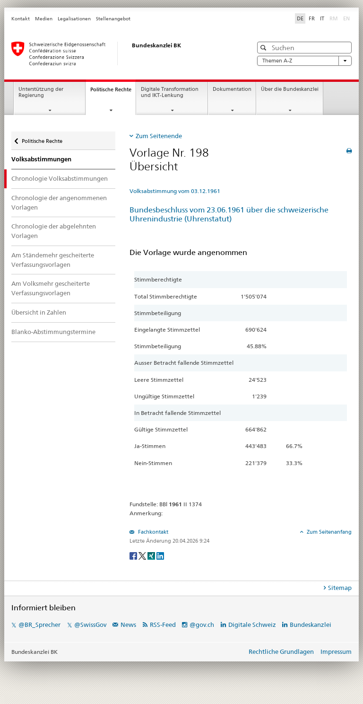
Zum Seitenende (159, 136)
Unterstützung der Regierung (40, 92)
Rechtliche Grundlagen (281, 651)
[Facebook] (134, 555)
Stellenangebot (113, 18)
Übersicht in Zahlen (38, 312)
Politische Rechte (113, 92)
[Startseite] (122, 53)
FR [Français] (312, 18)
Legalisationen (74, 18)
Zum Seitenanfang (328, 531)
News (128, 624)
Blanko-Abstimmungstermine (53, 331)
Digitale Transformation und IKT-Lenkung (170, 92)
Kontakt (20, 18)
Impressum (336, 651)
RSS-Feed (163, 624)
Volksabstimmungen (41, 159)
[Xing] (151, 555)
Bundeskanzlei (310, 624)
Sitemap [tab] (340, 587)
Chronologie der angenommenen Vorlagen (59, 202)
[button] (264, 47)
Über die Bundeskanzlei (290, 89)
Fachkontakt (152, 531)
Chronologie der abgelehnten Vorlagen (53, 230)
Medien (43, 18)
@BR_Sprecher (39, 624)
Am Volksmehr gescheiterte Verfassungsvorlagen (50, 288)
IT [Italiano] (322, 18)
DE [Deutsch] (300, 18)
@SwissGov (90, 624)
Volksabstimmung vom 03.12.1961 (175, 190)
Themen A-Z (304, 60)
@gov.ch (202, 624)
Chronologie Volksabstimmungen (59, 178)
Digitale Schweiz (252, 624)
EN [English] (346, 18)
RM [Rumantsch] (333, 18)
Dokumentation (232, 89)
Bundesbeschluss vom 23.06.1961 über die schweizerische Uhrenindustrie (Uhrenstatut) (229, 214)
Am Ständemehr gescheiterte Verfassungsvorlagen (52, 259)
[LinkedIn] (160, 555)
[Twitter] (142, 555)
